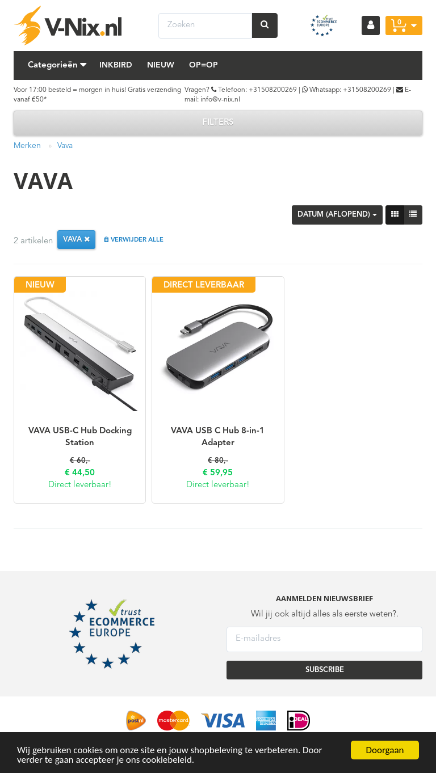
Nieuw (160, 65)
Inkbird (115, 65)
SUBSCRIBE (324, 670)
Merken (27, 146)
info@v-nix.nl (220, 99)
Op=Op (203, 65)
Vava (65, 146)
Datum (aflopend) (337, 214)
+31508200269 (273, 90)
